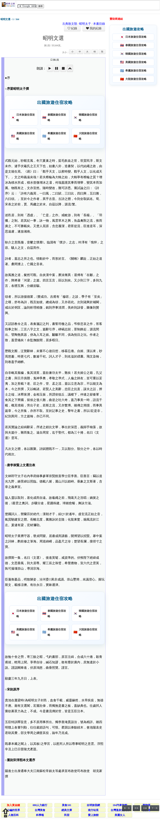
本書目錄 (99, 23)
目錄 (145, 808)
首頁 (136, 808)
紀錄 (74, 28)
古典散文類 (69, 23)
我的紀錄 (95, 28)
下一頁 (155, 808)
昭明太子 (85, 23)
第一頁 (127, 808)
